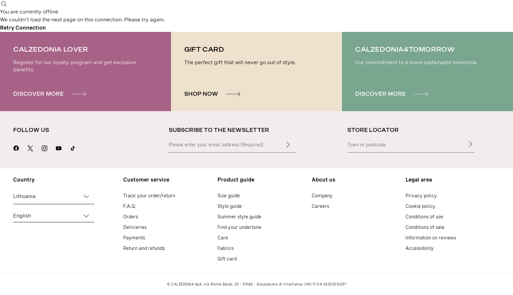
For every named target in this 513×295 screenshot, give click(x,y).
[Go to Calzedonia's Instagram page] (44, 147)
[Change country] (86, 196)
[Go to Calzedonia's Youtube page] (59, 147)
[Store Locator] (470, 144)
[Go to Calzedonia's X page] (30, 147)
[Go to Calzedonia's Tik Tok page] (73, 147)
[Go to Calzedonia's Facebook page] (16, 147)
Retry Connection (23, 28)
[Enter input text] (288, 145)
